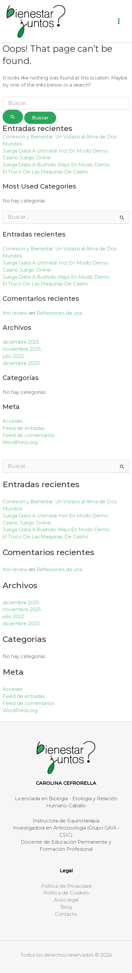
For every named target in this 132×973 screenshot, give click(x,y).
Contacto (66, 914)
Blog (66, 907)
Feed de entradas (24, 428)
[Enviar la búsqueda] (13, 117)
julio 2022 (13, 356)
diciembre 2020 (21, 363)
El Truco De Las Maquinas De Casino (45, 172)
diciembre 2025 (21, 342)
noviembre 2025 (22, 349)
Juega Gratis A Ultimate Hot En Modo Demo (55, 151)
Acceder (13, 421)
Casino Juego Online (27, 158)
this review (15, 313)
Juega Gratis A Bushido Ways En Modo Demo (56, 165)
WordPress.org (20, 442)
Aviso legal (66, 900)
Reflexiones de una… (60, 313)
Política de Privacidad (66, 886)
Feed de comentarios (28, 435)
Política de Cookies (66, 893)
